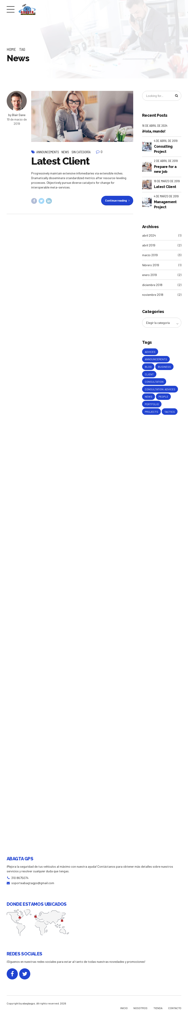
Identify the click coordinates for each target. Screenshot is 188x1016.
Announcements (47, 152)
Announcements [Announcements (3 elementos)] (156, 360)
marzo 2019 (150, 255)
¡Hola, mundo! (153, 131)
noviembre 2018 (152, 295)
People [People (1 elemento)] (163, 398)
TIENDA (157, 1008)
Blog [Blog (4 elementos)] (148, 367)
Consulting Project (163, 149)
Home (11, 49)
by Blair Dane (16, 115)
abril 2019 (148, 245)
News (65, 152)
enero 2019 (149, 275)
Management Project (165, 204)
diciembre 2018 (152, 285)
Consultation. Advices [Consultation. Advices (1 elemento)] (160, 390)
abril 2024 (149, 235)
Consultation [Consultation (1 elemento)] (154, 383)
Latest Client (60, 161)
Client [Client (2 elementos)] (149, 375)
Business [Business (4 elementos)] (164, 367)
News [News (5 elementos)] (148, 398)
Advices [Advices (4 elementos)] (150, 352)
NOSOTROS (140, 1008)
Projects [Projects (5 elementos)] (151, 413)
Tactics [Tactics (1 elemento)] (169, 413)
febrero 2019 (150, 265)
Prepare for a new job (165, 169)
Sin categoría (81, 152)
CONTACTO (174, 1008)
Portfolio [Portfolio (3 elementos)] (152, 406)
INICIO (124, 1008)
